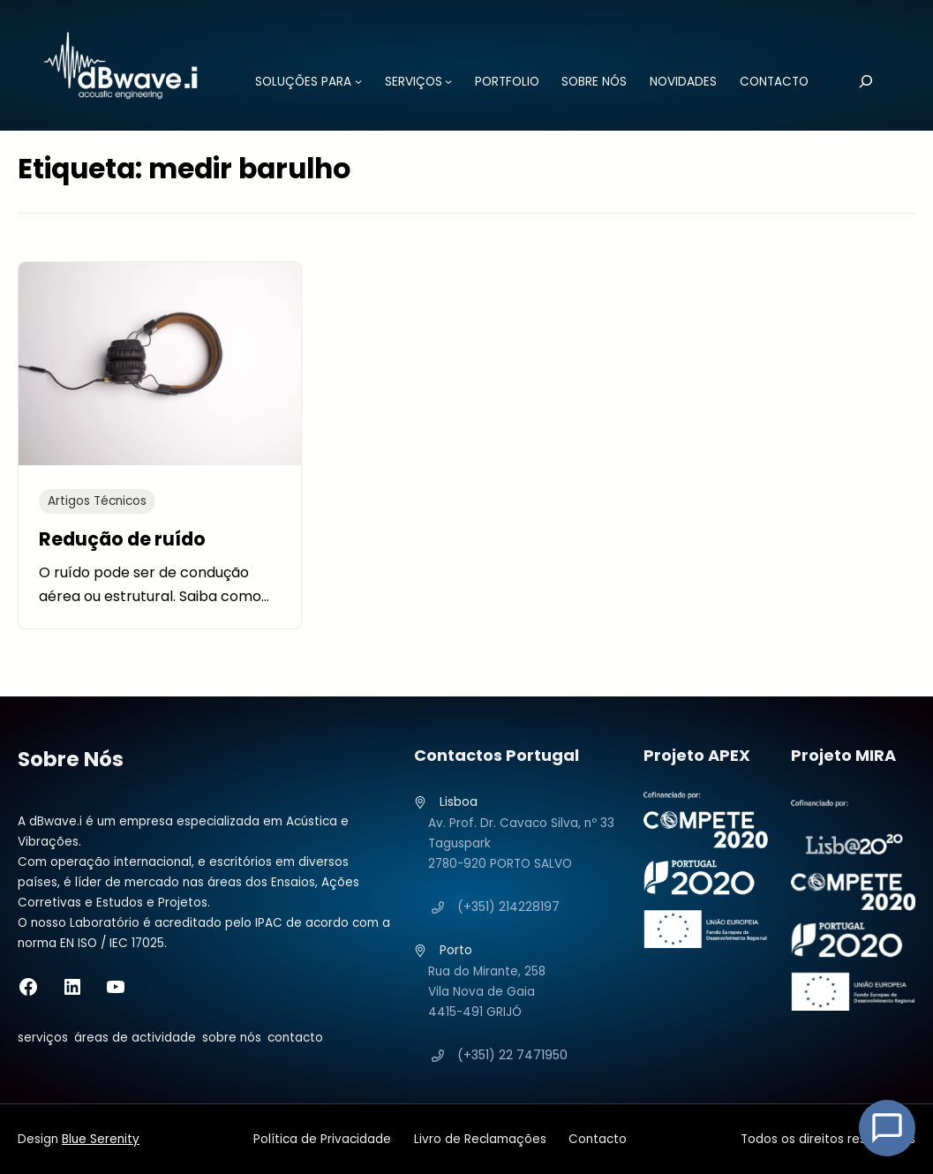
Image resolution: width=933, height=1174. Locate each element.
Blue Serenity (100, 1139)
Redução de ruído (122, 538)
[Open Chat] (887, 1128)
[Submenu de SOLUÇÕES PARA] (355, 81)
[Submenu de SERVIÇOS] (445, 81)
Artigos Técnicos (97, 501)
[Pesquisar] (863, 81)
